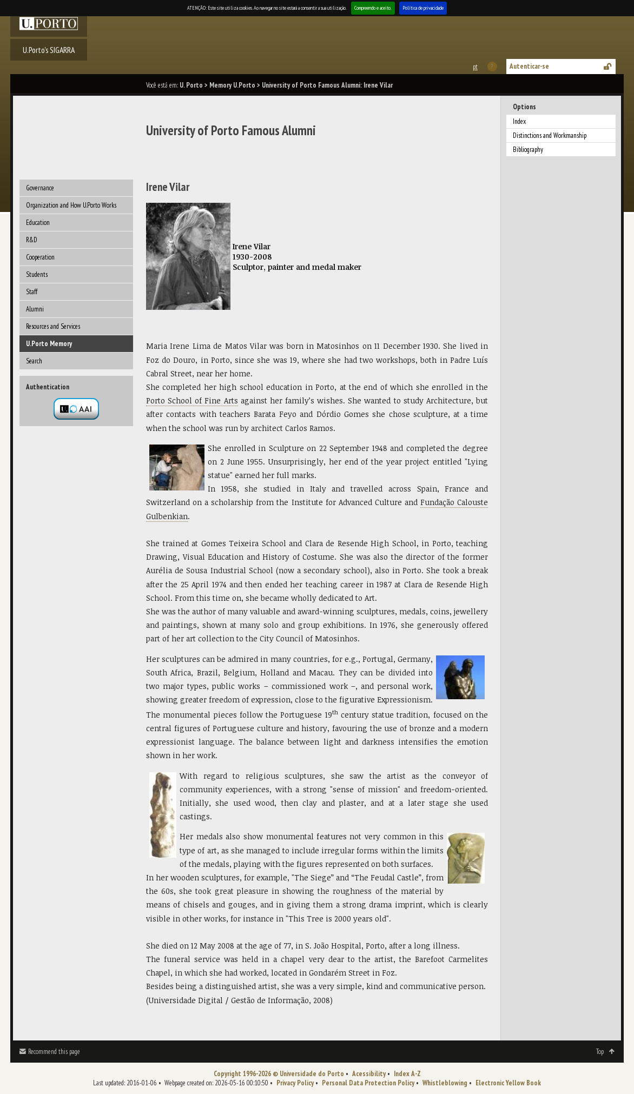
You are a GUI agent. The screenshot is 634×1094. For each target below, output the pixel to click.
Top (600, 1051)
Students (37, 274)
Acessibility (369, 1073)
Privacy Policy (295, 1083)
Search (34, 361)
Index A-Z (407, 1073)
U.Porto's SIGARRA (49, 49)
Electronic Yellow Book (508, 1083)
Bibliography (528, 149)
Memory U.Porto (232, 85)
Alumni (35, 309)
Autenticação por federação (76, 409)
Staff (31, 291)
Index (519, 121)
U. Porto (191, 85)
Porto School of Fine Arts (192, 400)
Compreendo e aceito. (373, 7)
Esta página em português (475, 66)
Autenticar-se (529, 66)
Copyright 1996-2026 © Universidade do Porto (279, 1073)
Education (38, 222)
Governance (40, 188)
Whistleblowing (444, 1083)
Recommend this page (54, 1051)
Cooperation (40, 257)
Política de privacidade (423, 7)
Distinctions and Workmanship (549, 135)
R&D (31, 239)
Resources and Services (53, 326)
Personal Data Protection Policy (368, 1083)
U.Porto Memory (49, 343)
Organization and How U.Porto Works (71, 205)
